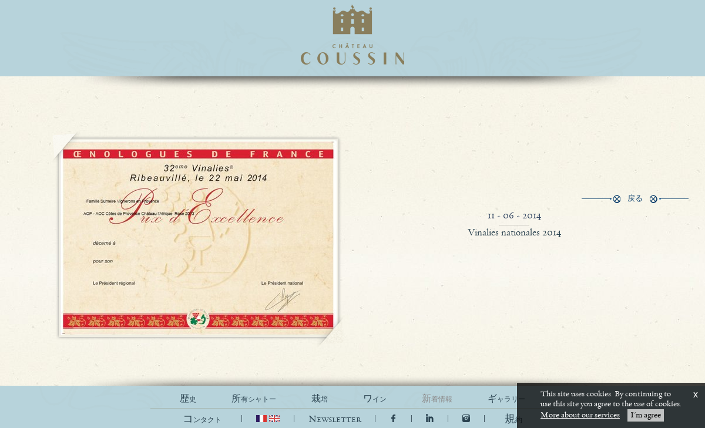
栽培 (319, 399)
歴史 (188, 399)
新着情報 (437, 399)
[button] (513, 419)
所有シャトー (253, 399)
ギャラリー (506, 399)
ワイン (375, 399)
